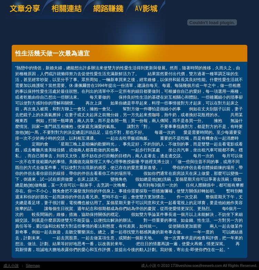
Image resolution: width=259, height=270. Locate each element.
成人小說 (11, 265)
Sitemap (33, 265)
